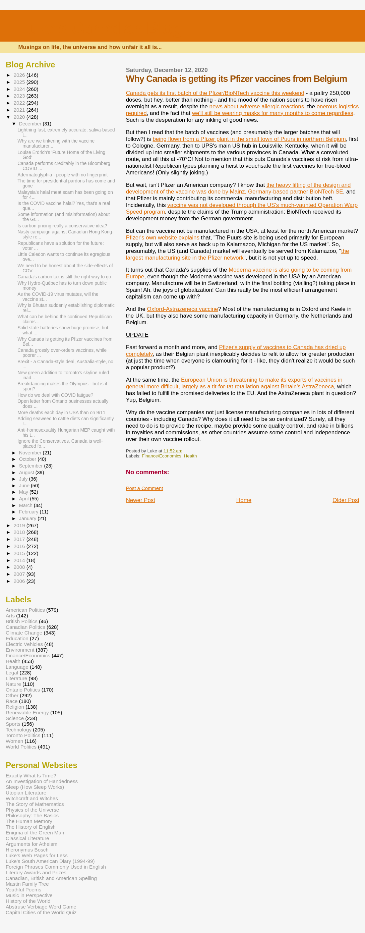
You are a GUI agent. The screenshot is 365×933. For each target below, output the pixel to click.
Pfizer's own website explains (162, 237)
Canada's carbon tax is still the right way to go (64, 276)
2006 (19, 581)
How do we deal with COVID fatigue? (55, 395)
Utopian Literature (26, 792)
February (29, 511)
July (24, 479)
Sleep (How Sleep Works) (35, 787)
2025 (19, 82)
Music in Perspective (29, 895)
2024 (19, 89)
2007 (19, 574)
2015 (19, 553)
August (27, 472)
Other (12, 695)
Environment (20, 650)
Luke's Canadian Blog (99, 28)
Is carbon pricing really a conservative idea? (62, 225)
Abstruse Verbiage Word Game (41, 907)
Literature (16, 678)
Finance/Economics (161, 455)
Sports (13, 724)
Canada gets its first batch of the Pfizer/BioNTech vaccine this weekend (215, 93)
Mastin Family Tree (27, 884)
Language (17, 667)
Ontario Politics (23, 690)
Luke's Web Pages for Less (37, 855)
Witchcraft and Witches (32, 798)
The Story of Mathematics (35, 804)
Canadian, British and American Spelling (51, 878)
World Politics (21, 747)
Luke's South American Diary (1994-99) (50, 861)
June (25, 485)
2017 (19, 539)
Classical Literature (27, 838)
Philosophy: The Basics (32, 815)
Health (190, 455)
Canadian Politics (25, 627)
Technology (19, 729)
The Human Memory (29, 821)
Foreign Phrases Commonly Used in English (56, 867)
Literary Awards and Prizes (36, 872)
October (28, 459)
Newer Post (140, 500)
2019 (19, 525)
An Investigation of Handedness (42, 781)
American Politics (25, 610)
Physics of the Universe (32, 810)
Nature (13, 684)
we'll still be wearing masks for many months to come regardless (272, 113)
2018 (19, 532)
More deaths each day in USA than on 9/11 (61, 412)
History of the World (28, 901)
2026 (19, 75)
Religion (15, 707)
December (31, 123)
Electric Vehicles (24, 644)
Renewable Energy (27, 712)
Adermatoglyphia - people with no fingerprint (62, 174)
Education (17, 638)
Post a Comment (144, 488)
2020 (19, 117)
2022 (19, 103)
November (31, 452)
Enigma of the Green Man (35, 832)
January (28, 518)
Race (12, 701)
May (24, 492)
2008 (19, 567)
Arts (10, 615)
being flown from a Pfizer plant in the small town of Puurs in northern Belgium (249, 139)
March (26, 505)
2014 (19, 560)
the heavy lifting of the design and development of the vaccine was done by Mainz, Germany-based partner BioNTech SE (238, 188)
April (24, 498)
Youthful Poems (23, 889)
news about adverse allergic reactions (256, 106)
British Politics (22, 621)
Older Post (345, 500)
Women (14, 741)
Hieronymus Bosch (27, 850)
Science (15, 718)
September (31, 466)
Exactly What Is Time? (31, 775)
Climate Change (24, 633)
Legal (12, 672)
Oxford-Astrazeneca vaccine (182, 309)
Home (243, 500)
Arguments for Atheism (31, 844)
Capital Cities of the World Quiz (41, 912)
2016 (19, 546)
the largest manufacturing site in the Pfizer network (237, 254)
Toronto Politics (23, 735)
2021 (19, 110)
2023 (19, 96)
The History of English (31, 827)
